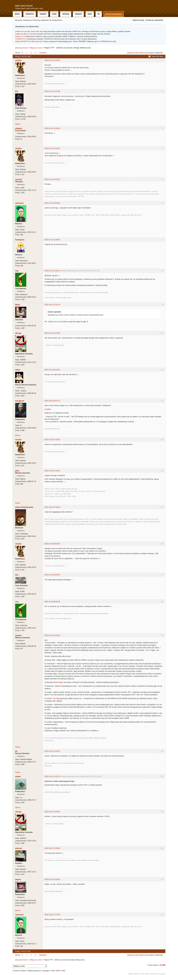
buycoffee (89, 738)
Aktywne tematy (138, 20)
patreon (103, 738)
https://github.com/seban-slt (60, 792)
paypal (96, 738)
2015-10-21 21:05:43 (52, 240)
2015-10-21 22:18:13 (52, 271)
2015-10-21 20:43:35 (52, 179)
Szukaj (54, 14)
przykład (47, 409)
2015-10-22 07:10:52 (52, 440)
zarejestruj (142, 53)
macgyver (19, 401)
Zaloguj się (131, 53)
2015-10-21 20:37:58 (52, 91)
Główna (17, 14)
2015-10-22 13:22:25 (52, 776)
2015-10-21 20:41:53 (52, 148)
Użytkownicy (29, 14)
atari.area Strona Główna (114, 14)
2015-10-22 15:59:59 (52, 848)
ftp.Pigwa (56, 698)
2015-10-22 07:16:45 (52, 471)
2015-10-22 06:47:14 (52, 401)
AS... (17, 575)
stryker (18, 60)
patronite (81, 738)
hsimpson (19, 240)
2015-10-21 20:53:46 (52, 203)
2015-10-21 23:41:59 (52, 333)
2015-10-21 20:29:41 (52, 60)
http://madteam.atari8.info (53, 891)
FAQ (99, 14)
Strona (17, 124)
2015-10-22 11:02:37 (52, 751)
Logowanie (78, 14)
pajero (18, 879)
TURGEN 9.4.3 (20, 39)
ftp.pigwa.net (61, 156)
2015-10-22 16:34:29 (52, 879)
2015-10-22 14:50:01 (52, 812)
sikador (18, 128)
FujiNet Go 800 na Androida (25, 34)
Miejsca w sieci (36, 48)
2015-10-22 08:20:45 (52, 544)
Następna (42, 53)
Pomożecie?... (49, 740)
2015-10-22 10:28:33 (52, 635)
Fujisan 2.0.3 (20, 36)
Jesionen (19, 203)
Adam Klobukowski (24, 507)
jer (16, 751)
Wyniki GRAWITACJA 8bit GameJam (29, 41)
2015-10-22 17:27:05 (52, 915)
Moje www (48, 765)
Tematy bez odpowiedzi (154, 20)
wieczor (18, 848)
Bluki (17, 305)
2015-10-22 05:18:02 (52, 370)
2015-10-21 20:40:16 (52, 128)
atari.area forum (24, 5)
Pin (16, 91)
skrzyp (18, 333)
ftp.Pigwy (59, 682)
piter (17, 471)
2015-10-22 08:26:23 (52, 575)
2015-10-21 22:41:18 (52, 305)
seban (18, 776)
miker (17, 370)
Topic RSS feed (157, 56)
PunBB (162, 965)
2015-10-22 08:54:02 (52, 602)
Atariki (90, 14)
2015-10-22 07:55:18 (52, 507)
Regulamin (43, 14)
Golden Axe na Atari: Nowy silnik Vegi (29, 31)
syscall (18, 179)
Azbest (18, 635)
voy (16, 271)
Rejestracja (65, 14)
